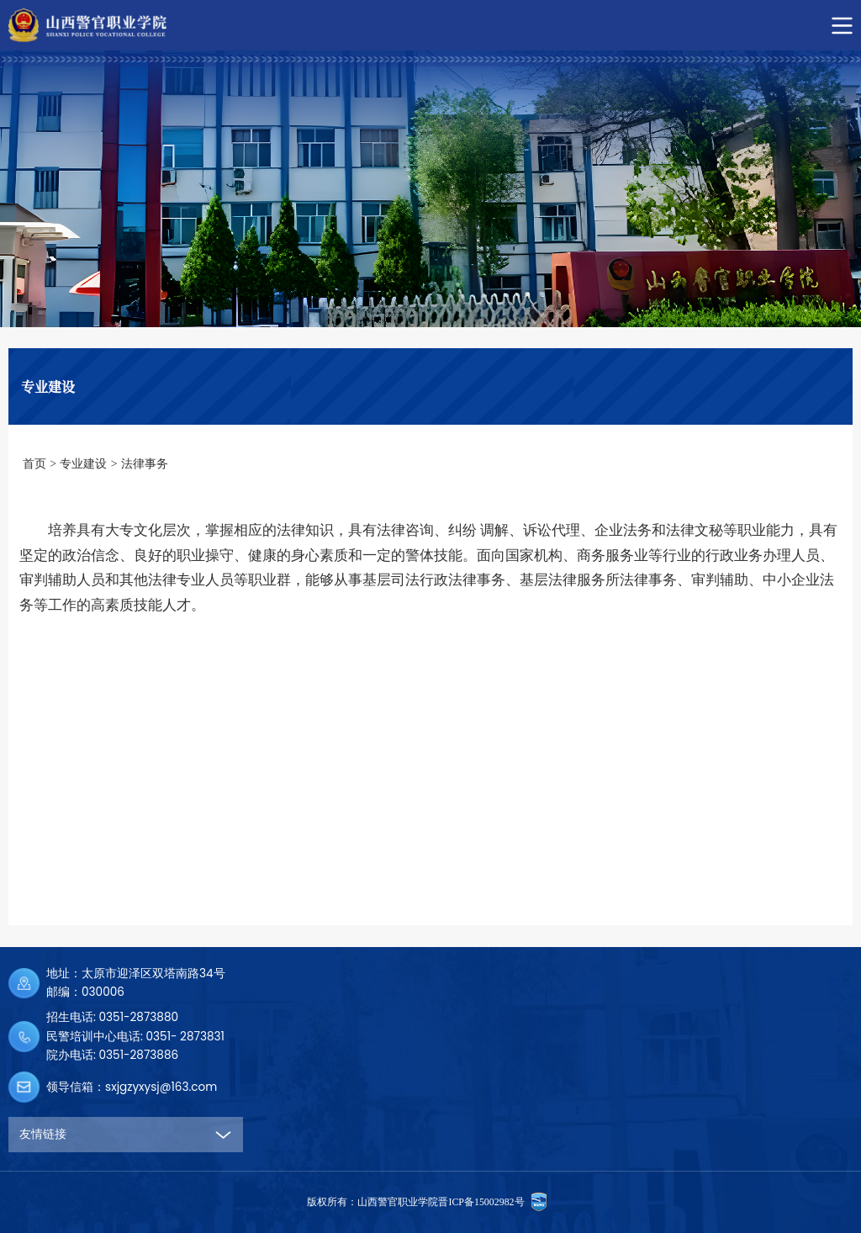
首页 (34, 464)
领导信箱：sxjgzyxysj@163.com (131, 1087)
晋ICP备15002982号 (481, 1202)
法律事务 (144, 464)
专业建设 (83, 464)
